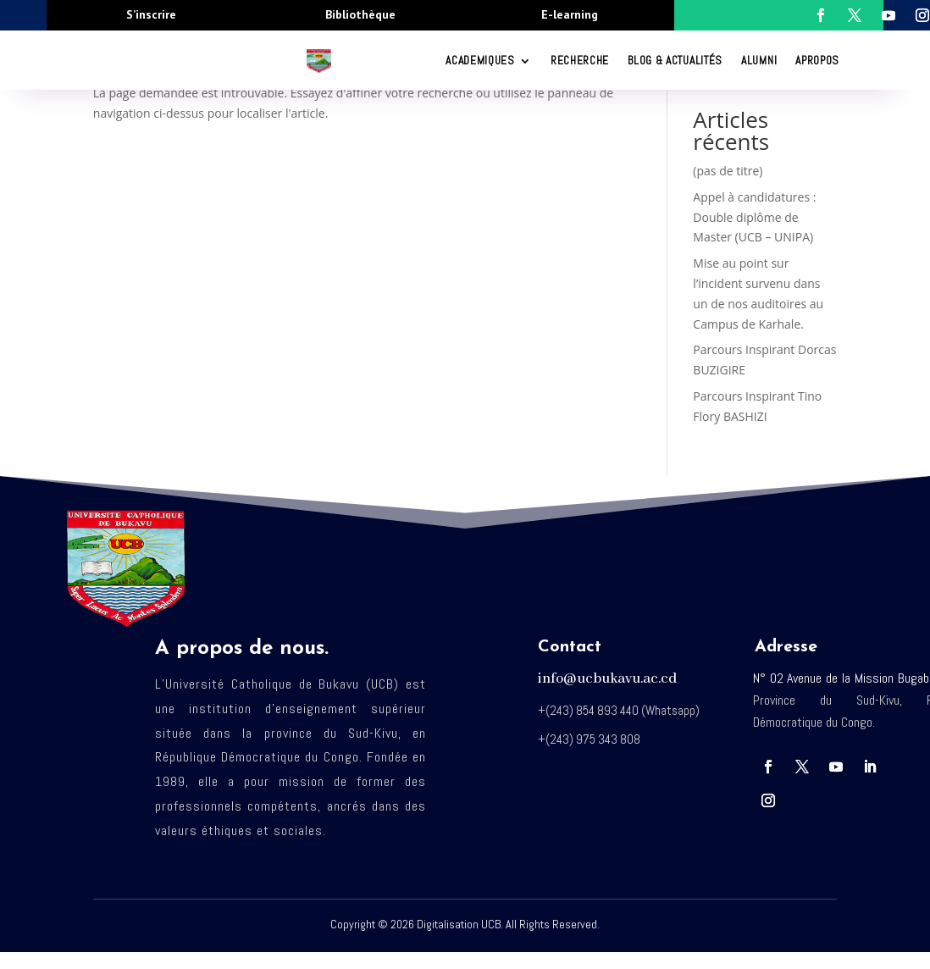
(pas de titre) (727, 171)
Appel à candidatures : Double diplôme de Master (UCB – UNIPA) (754, 217)
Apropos (817, 60)
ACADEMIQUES (480, 60)
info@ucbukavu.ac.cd (607, 679)
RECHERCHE (580, 60)
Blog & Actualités (675, 60)
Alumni (759, 60)
